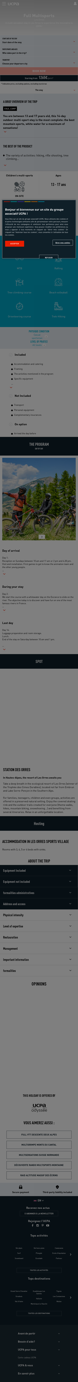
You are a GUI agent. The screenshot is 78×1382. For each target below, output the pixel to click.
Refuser (49, 258)
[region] (39, 229)
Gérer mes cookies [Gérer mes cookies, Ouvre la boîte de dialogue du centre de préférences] (62, 243)
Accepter (14, 244)
